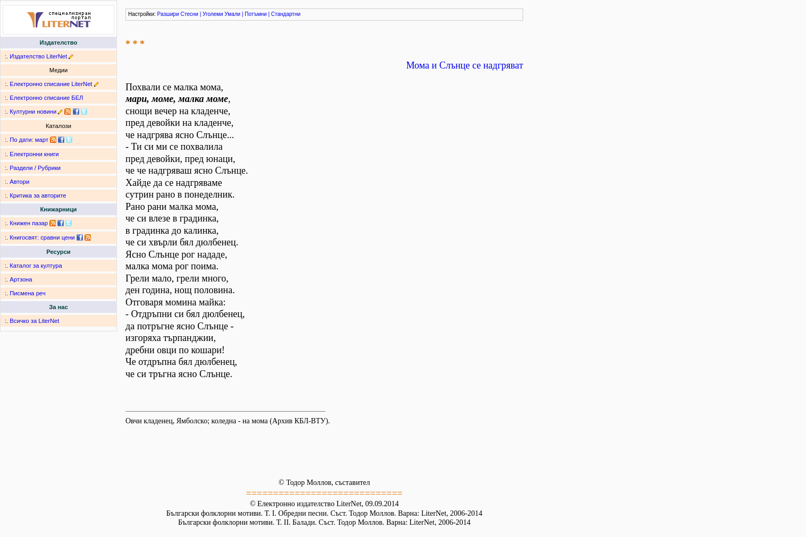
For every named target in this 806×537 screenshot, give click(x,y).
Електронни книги (34, 154)
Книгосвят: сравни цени (42, 237)
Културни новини (33, 111)
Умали (232, 14)
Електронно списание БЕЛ (46, 98)
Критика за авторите (38, 195)
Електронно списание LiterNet (51, 84)
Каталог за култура (36, 265)
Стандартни (285, 14)
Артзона (21, 279)
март (41, 140)
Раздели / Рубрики (35, 168)
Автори (19, 181)
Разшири (168, 14)
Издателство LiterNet (38, 56)
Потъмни (255, 14)
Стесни (189, 14)
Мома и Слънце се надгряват (464, 65)
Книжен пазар (29, 223)
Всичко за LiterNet (34, 321)
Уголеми (213, 14)
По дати (20, 140)
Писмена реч (27, 293)
